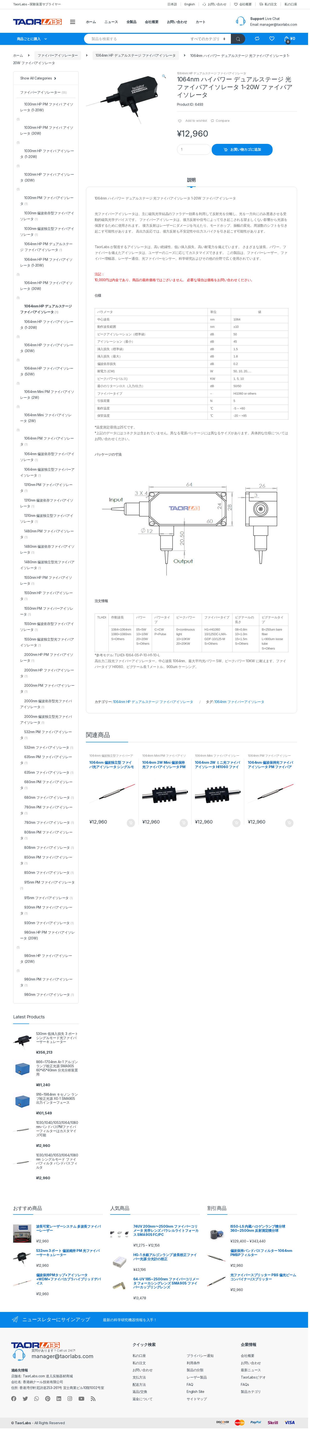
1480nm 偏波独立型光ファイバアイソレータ (47, 565)
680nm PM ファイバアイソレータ (46, 785)
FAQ (190, 1384)
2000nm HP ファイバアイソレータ (47, 673)
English (189, 4)
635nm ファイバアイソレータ (46, 772)
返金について (143, 1399)
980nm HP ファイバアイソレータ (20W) (46, 958)
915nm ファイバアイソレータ (46, 898)
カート (201, 22)
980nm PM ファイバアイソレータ (46, 982)
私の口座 (291, 4)
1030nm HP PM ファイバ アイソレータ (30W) (46, 130)
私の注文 (268, 4)
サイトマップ (197, 1399)
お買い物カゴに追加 (245, 149)
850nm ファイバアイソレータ (47, 872)
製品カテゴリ (251, 1391)
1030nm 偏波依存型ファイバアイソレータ (47, 216)
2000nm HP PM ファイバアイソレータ (46, 657)
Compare (223, 120)
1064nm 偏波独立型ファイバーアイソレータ (111, 757)
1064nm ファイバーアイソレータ (239, 702)
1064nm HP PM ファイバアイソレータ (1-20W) (46, 262)
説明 (191, 180)
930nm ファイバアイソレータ (47, 923)
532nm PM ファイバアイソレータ (46, 735)
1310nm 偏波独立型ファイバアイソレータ (46, 518)
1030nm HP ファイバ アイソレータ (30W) (47, 177)
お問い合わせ (214, 4)
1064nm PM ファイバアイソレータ (269, 757)
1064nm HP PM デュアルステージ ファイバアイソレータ (46, 247)
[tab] (191, 182)
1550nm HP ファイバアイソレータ (46, 596)
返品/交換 (140, 1391)
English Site (195, 1391)
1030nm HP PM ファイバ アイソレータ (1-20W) (46, 107)
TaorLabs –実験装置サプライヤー (37, 4)
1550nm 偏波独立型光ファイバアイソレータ (47, 642)
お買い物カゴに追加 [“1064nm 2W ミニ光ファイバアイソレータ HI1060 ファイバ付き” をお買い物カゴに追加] (236, 823)
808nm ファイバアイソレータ (47, 847)
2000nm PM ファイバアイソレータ (47, 688)
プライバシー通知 (200, 1355)
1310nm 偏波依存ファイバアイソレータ (46, 503)
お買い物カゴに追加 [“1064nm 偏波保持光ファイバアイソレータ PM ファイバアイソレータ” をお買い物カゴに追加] (289, 823)
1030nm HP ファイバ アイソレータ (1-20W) (47, 154)
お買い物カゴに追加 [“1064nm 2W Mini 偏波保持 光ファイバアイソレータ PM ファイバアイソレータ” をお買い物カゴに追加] (183, 823)
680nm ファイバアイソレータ (47, 797)
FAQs (245, 1384)
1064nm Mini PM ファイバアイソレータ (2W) (164, 757)
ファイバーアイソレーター (58, 55)
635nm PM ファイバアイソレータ (46, 760)
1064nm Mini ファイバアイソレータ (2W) (217, 757)
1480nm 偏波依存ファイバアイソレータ (47, 549)
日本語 (172, 4)
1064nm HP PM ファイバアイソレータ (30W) (46, 286)
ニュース (111, 22)
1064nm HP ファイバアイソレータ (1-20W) (46, 325)
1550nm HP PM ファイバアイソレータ (46, 580)
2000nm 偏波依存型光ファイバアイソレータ (46, 704)
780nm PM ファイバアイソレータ (46, 810)
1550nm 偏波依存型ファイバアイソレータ (47, 627)
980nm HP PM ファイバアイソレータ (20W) (47, 935)
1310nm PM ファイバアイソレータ (46, 488)
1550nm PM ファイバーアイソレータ (46, 611)
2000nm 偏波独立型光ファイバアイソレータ (46, 719)
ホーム (91, 22)
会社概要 (243, 4)
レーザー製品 (197, 1377)
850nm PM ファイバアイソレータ (46, 860)
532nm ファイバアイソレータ (46, 747)
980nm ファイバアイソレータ (47, 994)
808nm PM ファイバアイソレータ (46, 835)
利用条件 (193, 1363)
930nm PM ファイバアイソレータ (46, 910)
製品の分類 (195, 1370)
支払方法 (139, 1377)
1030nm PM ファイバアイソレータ (46, 201)
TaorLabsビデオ (253, 1377)
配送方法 (139, 1384)
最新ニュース (251, 1370)
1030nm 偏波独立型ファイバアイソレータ (47, 231)
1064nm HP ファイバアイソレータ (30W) (46, 348)
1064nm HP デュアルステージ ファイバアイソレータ (136, 55)
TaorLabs (23, 1423)
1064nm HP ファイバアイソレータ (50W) (46, 371)
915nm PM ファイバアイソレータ (47, 885)
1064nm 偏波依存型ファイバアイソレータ (47, 457)
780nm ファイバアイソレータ (47, 822)
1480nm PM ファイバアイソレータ (47, 534)
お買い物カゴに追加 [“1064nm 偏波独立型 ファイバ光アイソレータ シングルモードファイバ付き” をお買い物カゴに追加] (130, 823)
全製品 (131, 22)
